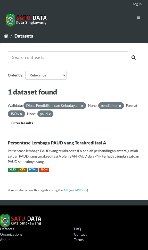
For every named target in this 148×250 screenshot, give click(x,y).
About (5, 239)
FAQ (77, 229)
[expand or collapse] (138, 17)
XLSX (12, 169)
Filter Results (22, 123)
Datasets (23, 36)
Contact (80, 234)
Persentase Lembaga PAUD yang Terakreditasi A (57, 142)
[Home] (6, 36)
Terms (79, 239)
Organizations (11, 234)
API (65, 190)
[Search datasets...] (68, 57)
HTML (33, 169)
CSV (22, 169)
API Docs (81, 190)
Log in (137, 4)
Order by (15, 75)
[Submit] (134, 57)
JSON (44, 169)
